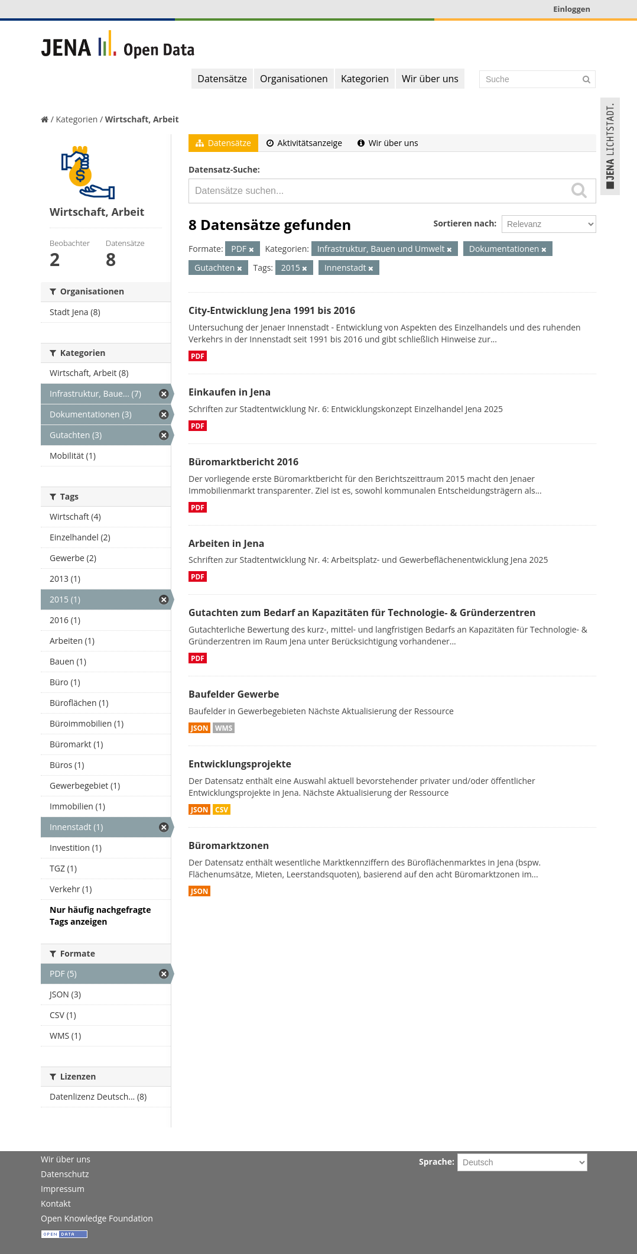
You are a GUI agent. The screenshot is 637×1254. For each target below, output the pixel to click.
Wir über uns (430, 78)
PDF (197, 356)
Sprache (435, 1161)
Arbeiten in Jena (226, 543)
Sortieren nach (463, 223)
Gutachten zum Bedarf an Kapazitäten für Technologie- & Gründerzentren (361, 612)
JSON (199, 728)
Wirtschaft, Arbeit (142, 119)
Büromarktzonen (228, 845)
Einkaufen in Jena (229, 391)
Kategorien (365, 78)
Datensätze (222, 78)
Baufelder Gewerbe (234, 694)
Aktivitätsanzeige (304, 142)
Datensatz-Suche (223, 169)
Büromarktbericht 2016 (243, 461)
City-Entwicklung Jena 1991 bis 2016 (271, 310)
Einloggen (571, 9)
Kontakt (56, 1203)
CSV (221, 809)
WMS (223, 728)
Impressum (62, 1188)
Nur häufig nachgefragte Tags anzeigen (100, 915)
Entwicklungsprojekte (239, 763)
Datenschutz (65, 1174)
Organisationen (294, 78)
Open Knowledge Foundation (97, 1218)
